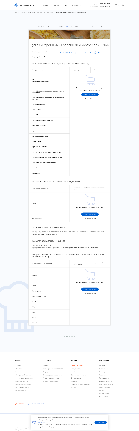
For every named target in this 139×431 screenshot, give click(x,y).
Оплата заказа (76, 378)
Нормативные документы (23, 378)
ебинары (18, 369)
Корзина (19, 404)
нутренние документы (107, 384)
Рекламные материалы (51, 378)
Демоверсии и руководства (53, 369)
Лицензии (103, 375)
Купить (66, 5)
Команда (102, 372)
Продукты (56, 5)
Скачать (63, 26)
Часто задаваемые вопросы (52, 375)
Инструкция (75, 26)
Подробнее (41, 422)
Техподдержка (104, 378)
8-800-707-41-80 (105, 4)
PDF (99, 52)
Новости (17, 366)
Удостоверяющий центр (23, 387)
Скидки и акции (76, 369)
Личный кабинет (36, 404)
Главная (46, 5)
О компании (76, 5)
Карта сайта (103, 396)
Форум (73, 387)
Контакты (102, 366)
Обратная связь (104, 387)
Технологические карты (22, 384)
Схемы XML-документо (22, 381)
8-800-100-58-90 (105, 6)
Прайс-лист (75, 372)
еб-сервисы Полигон (22, 375)
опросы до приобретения (80, 384)
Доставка (74, 381)
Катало (45, 366)
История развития (105, 381)
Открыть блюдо (90, 94)
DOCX (90, 52)
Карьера (102, 390)
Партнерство (104, 393)
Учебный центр (20, 390)
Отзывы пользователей (51, 381)
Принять (100, 422)
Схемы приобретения (78, 375)
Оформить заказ (77, 366)
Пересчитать (68, 52)
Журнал (17, 372)
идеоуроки (47, 372)
